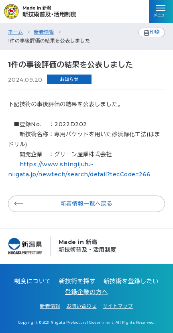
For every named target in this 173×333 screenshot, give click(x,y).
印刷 (155, 32)
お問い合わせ (81, 306)
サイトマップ (118, 306)
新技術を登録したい (131, 281)
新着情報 (44, 32)
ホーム (15, 32)
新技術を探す (77, 281)
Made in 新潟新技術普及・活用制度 (87, 246)
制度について (32, 281)
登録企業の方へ (86, 292)
